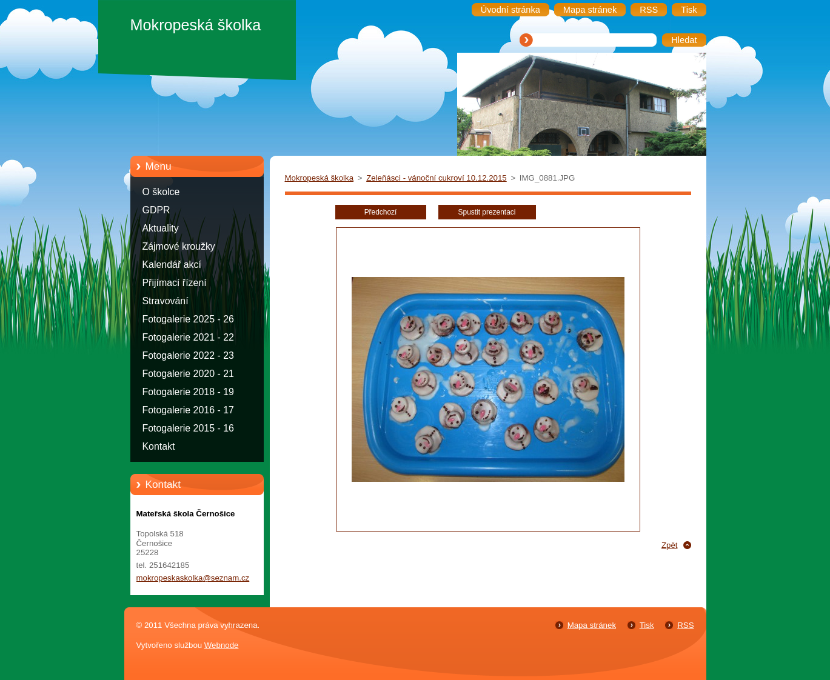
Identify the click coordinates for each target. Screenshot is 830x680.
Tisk (647, 625)
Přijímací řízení (174, 283)
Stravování (165, 301)
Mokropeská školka (319, 177)
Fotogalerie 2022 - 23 (188, 355)
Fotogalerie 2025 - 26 (188, 319)
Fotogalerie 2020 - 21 (188, 373)
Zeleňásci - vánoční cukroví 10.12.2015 (436, 177)
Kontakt (158, 446)
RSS (685, 625)
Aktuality (160, 228)
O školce (161, 192)
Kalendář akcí (171, 264)
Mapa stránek (591, 625)
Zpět (669, 545)
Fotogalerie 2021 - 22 (188, 337)
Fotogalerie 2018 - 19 (188, 392)
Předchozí (380, 212)
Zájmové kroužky (178, 246)
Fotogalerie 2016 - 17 (188, 410)
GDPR (156, 210)
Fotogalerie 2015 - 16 (188, 428)
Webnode (221, 645)
